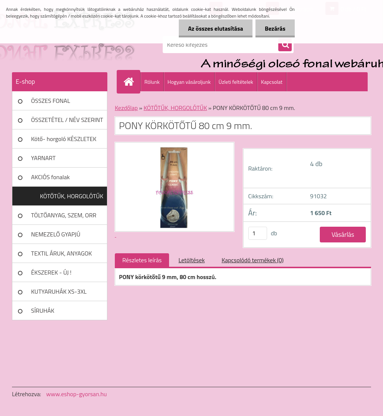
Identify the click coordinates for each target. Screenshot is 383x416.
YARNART (43, 157)
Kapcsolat (272, 82)
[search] (285, 45)
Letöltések (191, 260)
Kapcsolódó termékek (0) (252, 260)
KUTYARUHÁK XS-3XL (58, 291)
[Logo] (63, 44)
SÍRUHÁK (42, 310)
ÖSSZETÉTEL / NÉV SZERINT (67, 119)
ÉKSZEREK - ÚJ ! (51, 272)
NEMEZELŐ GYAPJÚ (55, 234)
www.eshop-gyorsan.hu (76, 393)
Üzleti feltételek (235, 82)
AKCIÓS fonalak (50, 176)
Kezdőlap (126, 107)
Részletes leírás (142, 260)
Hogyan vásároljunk (189, 82)
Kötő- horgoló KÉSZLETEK (63, 138)
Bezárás (275, 28)
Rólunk (152, 82)
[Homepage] (131, 81)
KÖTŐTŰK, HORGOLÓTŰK (71, 196)
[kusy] (257, 233)
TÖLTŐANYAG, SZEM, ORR (63, 215)
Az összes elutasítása (215, 28)
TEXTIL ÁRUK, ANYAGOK (61, 253)
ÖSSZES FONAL (50, 100)
